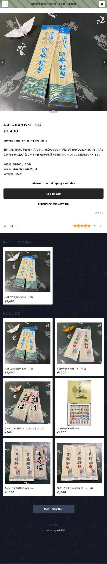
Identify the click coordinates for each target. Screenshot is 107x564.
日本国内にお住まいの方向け (53, 204)
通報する (99, 213)
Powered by (53, 530)
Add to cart (53, 193)
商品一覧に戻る (53, 509)
